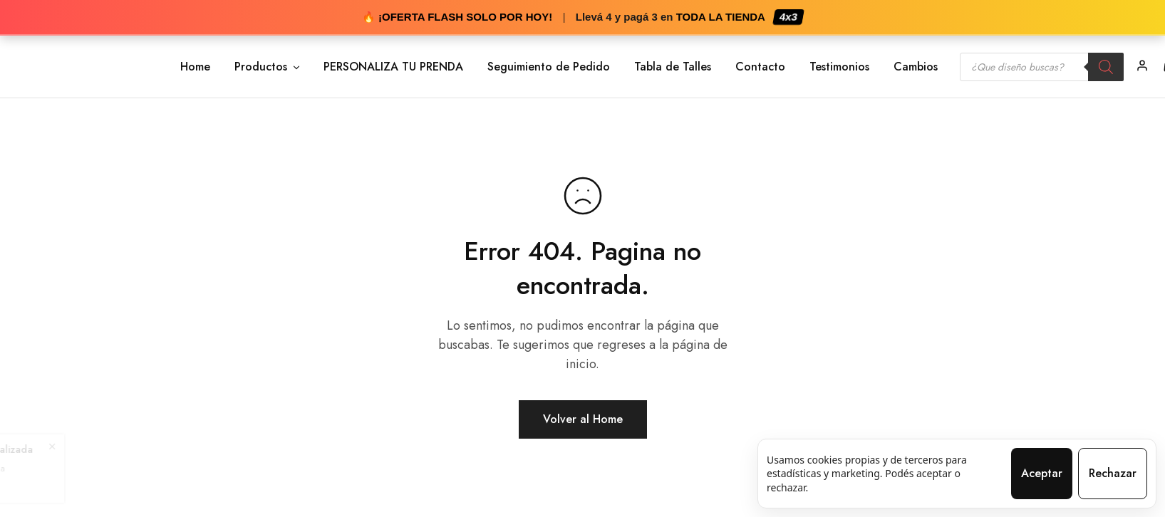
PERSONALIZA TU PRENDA (393, 67)
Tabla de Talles (672, 67)
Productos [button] (267, 67)
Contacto (760, 67)
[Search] (1106, 67)
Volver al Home (583, 419)
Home (195, 67)
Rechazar (1112, 473)
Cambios (916, 67)
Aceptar (1041, 473)
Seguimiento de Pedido (548, 67)
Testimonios (839, 67)
